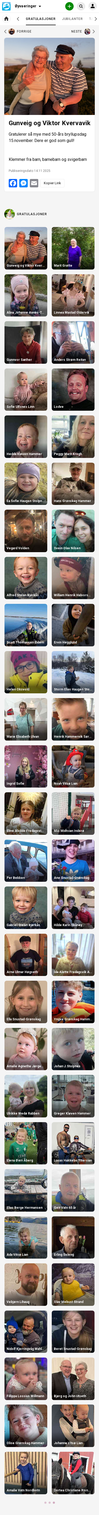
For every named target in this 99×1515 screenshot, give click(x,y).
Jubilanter (72, 19)
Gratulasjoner (41, 21)
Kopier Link (52, 183)
